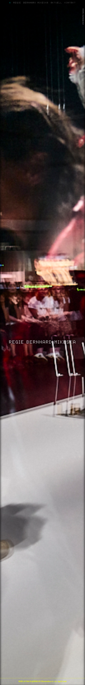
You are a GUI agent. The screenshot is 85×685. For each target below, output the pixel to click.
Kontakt (70, 3)
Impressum (83, 11)
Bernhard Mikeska (35, 3)
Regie (17, 3)
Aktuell (56, 3)
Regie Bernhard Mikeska (42, 341)
